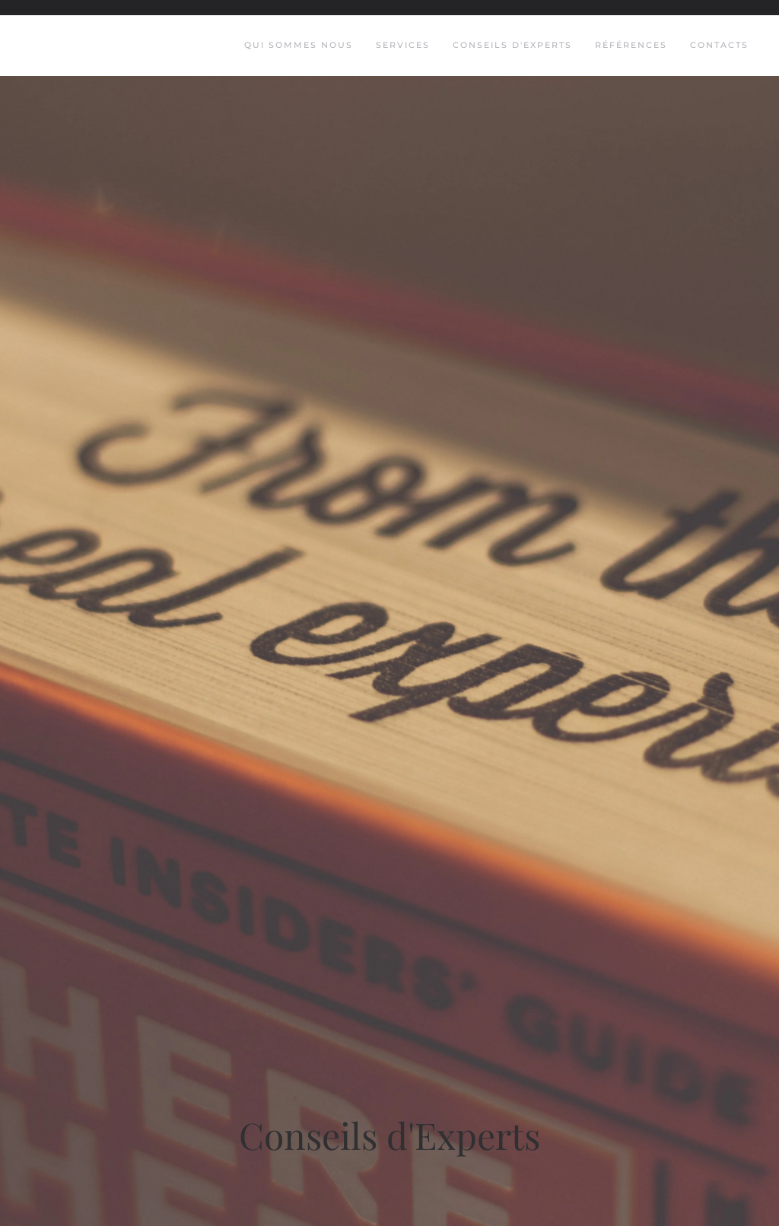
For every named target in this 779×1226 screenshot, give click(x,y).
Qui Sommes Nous (298, 45)
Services (403, 45)
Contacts (719, 45)
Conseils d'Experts (512, 45)
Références (631, 45)
